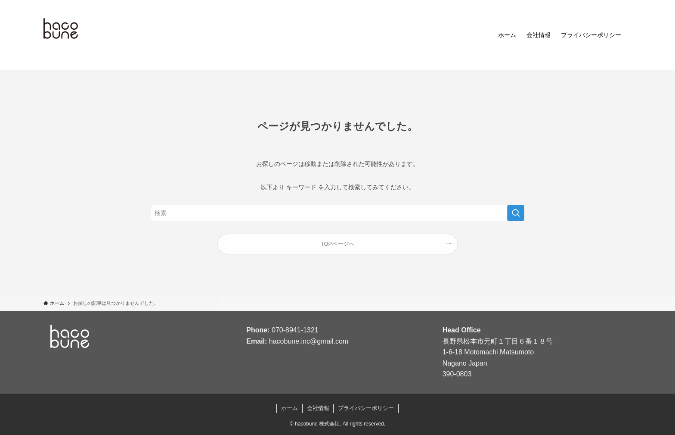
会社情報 (318, 408)
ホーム (289, 408)
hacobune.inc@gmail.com (308, 341)
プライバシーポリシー (366, 408)
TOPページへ (337, 244)
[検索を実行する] (515, 213)
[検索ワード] (337, 213)
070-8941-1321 (295, 330)
